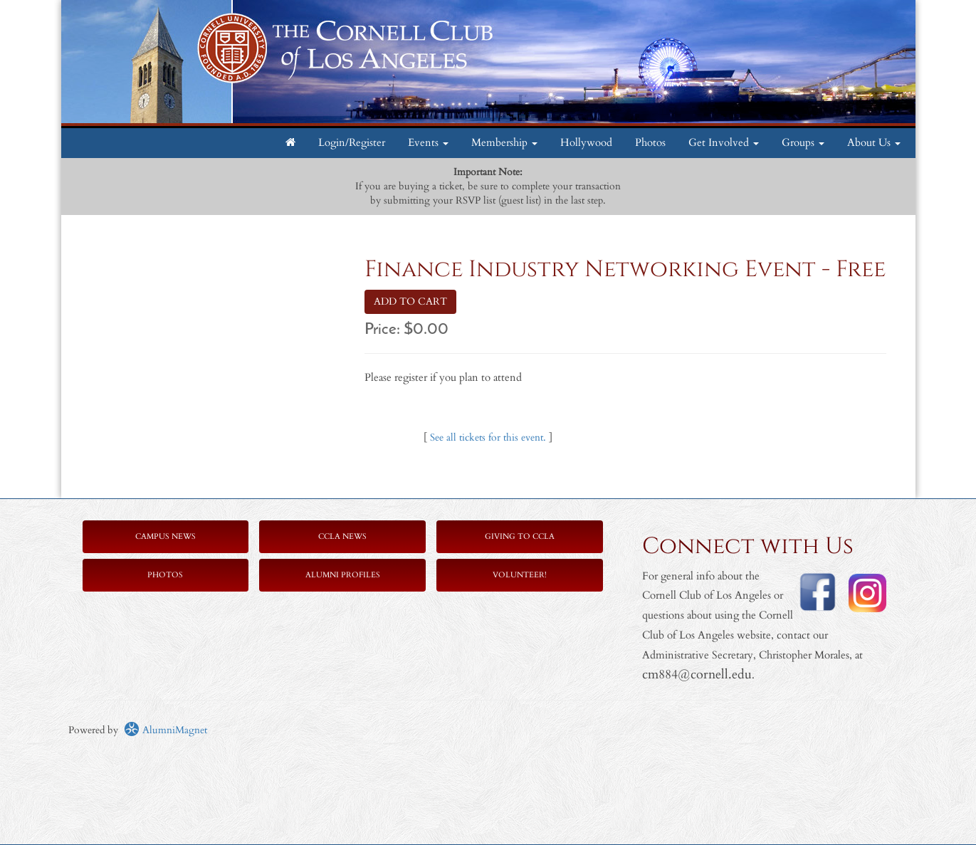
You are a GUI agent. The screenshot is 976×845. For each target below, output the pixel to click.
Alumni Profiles (342, 575)
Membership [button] (504, 142)
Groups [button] (803, 142)
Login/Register (351, 142)
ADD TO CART (410, 301)
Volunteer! (520, 575)
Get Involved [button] (723, 142)
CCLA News (342, 536)
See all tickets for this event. (488, 437)
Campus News (165, 536)
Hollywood (586, 142)
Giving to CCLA (520, 536)
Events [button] (428, 142)
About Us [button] (874, 142)
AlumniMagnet (165, 730)
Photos (650, 142)
